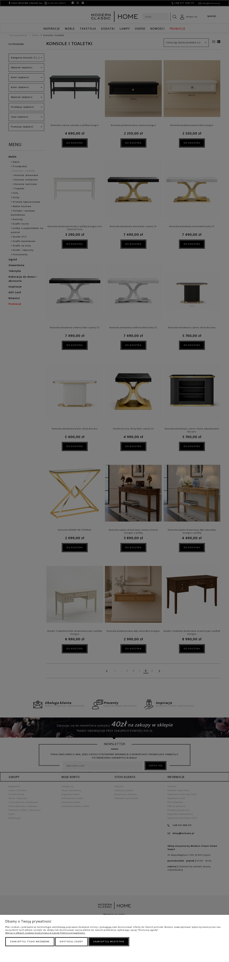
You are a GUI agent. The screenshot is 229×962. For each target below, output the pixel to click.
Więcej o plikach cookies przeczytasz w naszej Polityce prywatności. (45, 933)
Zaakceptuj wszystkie (108, 941)
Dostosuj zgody (71, 941)
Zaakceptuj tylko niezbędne (30, 941)
